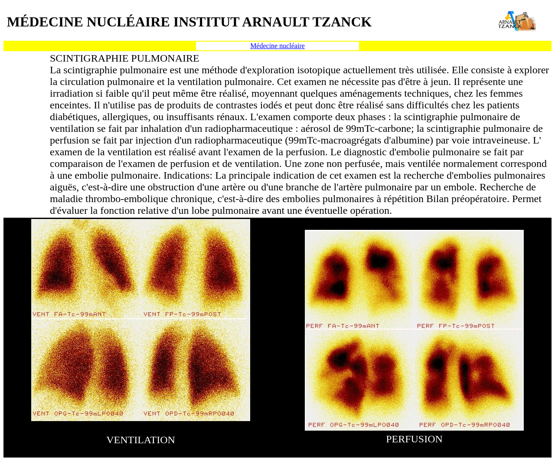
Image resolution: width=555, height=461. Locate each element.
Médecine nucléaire (277, 45)
